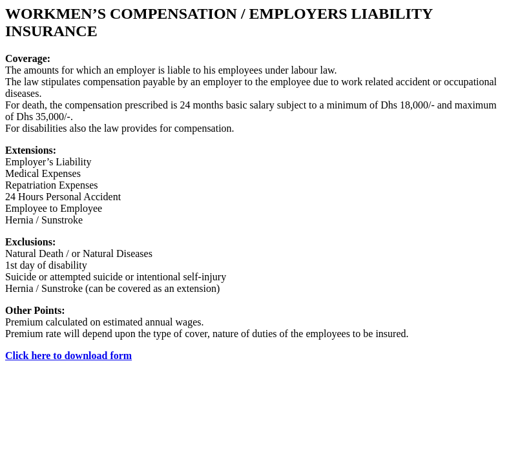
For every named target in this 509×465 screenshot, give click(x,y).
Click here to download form (68, 355)
